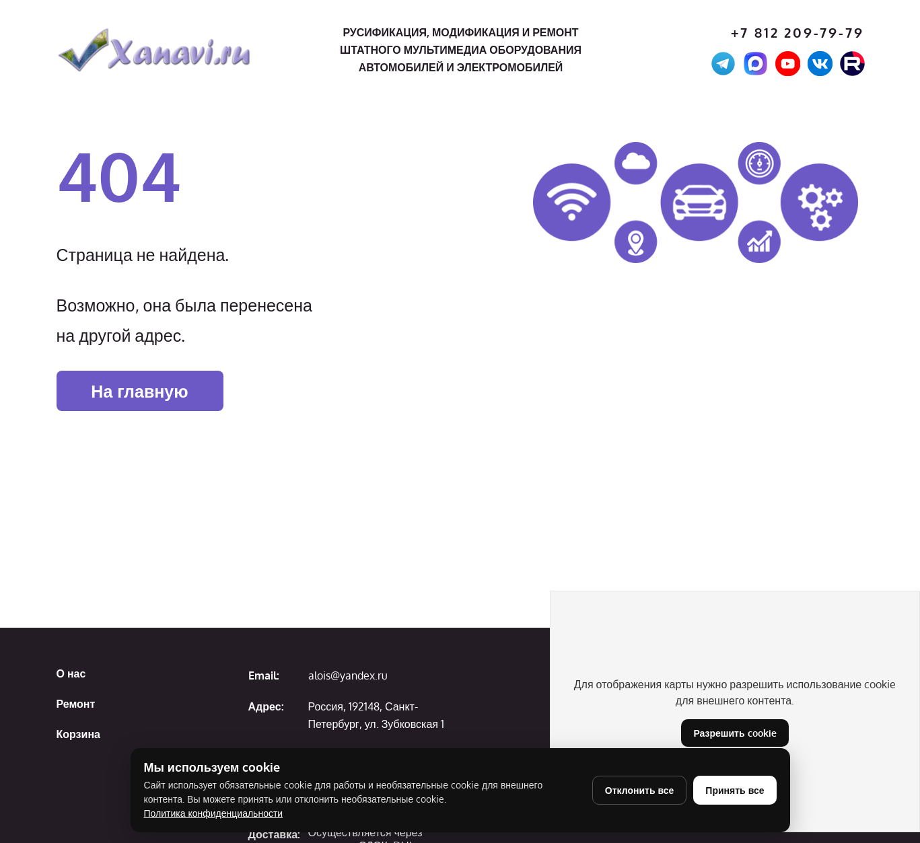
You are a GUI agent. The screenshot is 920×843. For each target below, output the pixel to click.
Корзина (78, 734)
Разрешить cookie (734, 733)
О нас (71, 673)
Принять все (734, 790)
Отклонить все (639, 790)
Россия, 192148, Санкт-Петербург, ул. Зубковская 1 (376, 715)
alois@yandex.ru (348, 675)
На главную (139, 391)
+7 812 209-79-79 (797, 32)
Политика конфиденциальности (213, 813)
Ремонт (76, 703)
